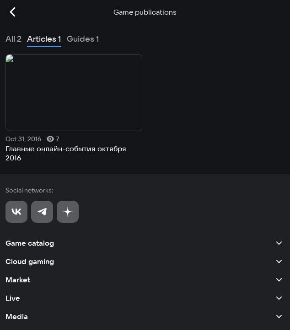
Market (145, 147)
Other (145, 220)
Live (145, 165)
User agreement (25, 278)
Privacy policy (23, 294)
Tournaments (145, 202)
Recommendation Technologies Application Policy (69, 310)
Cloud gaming (145, 129)
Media (145, 184)
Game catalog (145, 110)
